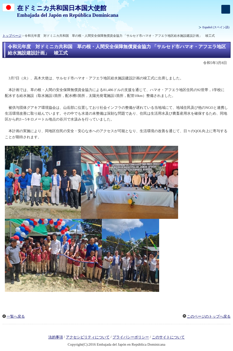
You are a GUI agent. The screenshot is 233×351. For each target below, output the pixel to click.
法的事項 (55, 337)
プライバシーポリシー (130, 337)
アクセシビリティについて (88, 337)
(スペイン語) (215, 27)
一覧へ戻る (16, 316)
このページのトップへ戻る (209, 316)
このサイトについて (168, 337)
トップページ (11, 35)
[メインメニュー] (225, 9)
